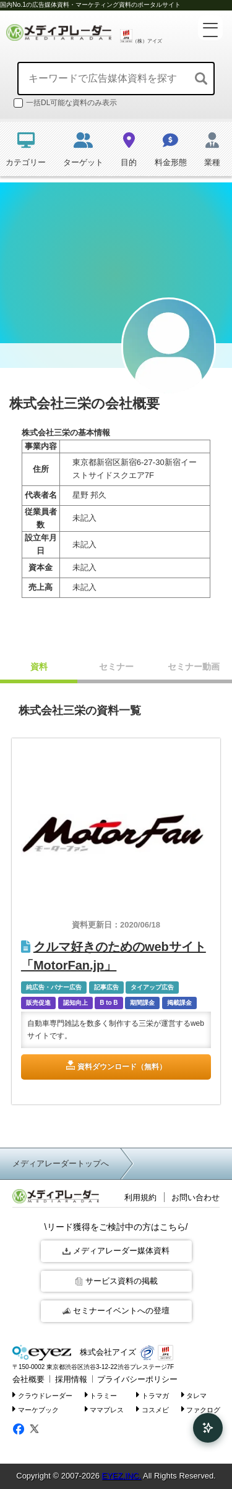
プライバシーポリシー (137, 1379)
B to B (109, 1002)
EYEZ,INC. (121, 1475)
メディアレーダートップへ (60, 1163)
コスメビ (152, 1409)
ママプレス (104, 1409)
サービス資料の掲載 (116, 1281)
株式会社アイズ (74, 1352)
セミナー (116, 667)
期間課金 (142, 1002)
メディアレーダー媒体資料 (116, 1250)
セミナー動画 (194, 667)
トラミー (101, 1394)
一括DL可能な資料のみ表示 (65, 103)
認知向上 (75, 1002)
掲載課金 (179, 1002)
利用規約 (140, 1197)
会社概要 (28, 1379)
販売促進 (38, 1002)
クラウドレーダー (42, 1394)
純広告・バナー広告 (54, 987)
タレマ (194, 1394)
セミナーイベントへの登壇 (116, 1310)
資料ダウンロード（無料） (121, 1066)
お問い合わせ (195, 1197)
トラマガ (152, 1394)
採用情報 (71, 1379)
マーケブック (35, 1409)
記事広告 (106, 987)
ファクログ (201, 1409)
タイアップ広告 (152, 987)
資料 (39, 667)
